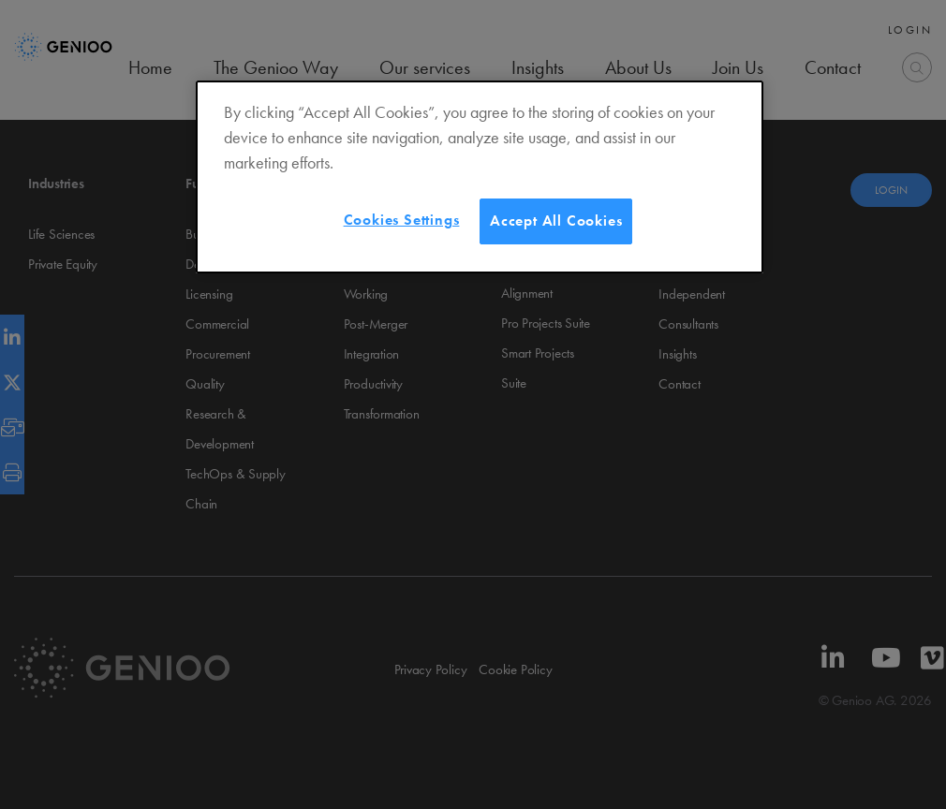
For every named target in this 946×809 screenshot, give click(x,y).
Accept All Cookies (556, 220)
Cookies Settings (402, 219)
